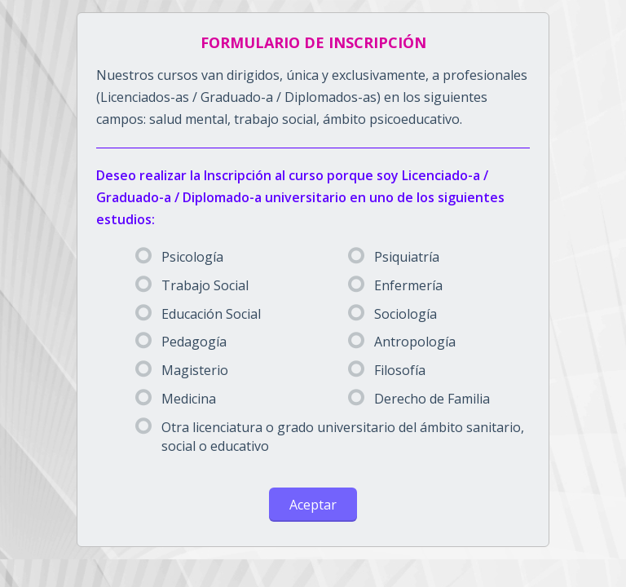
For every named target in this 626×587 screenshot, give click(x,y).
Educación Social (198, 314)
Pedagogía (181, 342)
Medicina (175, 399)
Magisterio (181, 370)
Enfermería (395, 285)
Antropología (402, 342)
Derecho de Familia (419, 399)
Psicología (179, 257)
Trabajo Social (192, 285)
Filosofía (386, 370)
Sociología (392, 314)
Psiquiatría (393, 257)
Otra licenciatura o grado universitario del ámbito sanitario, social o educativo (329, 436)
